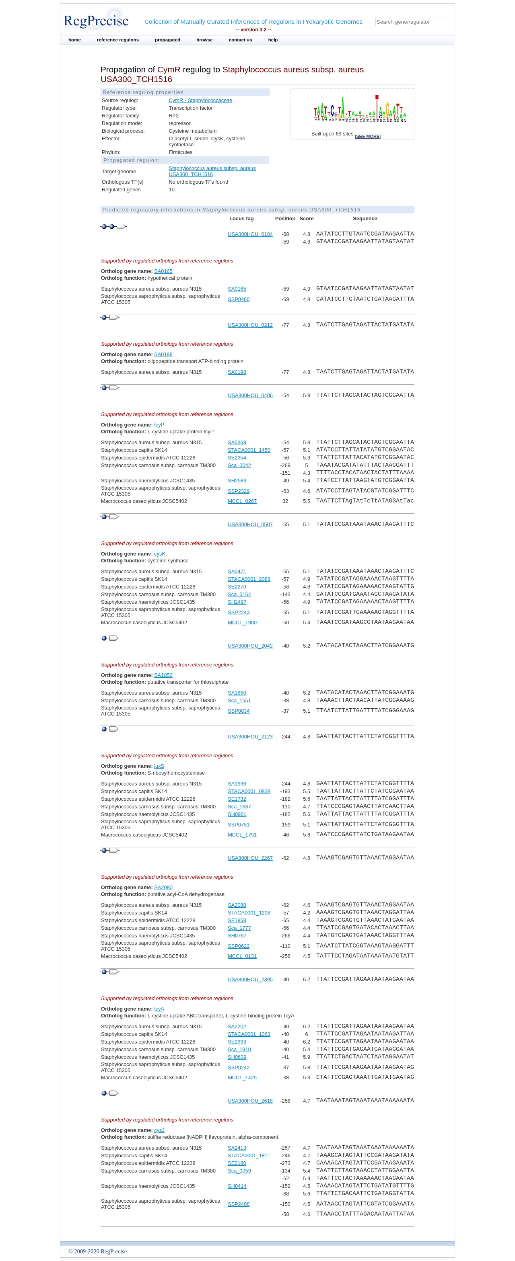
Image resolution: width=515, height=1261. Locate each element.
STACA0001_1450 (249, 450)
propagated (167, 39)
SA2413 (237, 1148)
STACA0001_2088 (249, 579)
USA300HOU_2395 (250, 979)
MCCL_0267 (242, 501)
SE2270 (237, 587)
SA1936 (237, 784)
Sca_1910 (239, 1049)
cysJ (159, 1130)
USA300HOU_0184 (250, 234)
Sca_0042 (239, 465)
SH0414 (237, 1186)
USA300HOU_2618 (250, 1101)
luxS (159, 766)
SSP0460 (238, 299)
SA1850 (163, 675)
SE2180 (237, 1163)
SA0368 (237, 442)
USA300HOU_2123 (250, 737)
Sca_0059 (239, 1171)
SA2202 (237, 1026)
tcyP (159, 425)
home (74, 39)
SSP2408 (238, 1204)
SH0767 (237, 936)
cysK (159, 554)
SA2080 (163, 887)
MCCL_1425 (242, 1077)
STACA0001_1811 (249, 1155)
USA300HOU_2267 (250, 858)
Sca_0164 (239, 594)
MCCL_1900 (242, 622)
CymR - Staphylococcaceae (201, 100)
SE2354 (237, 458)
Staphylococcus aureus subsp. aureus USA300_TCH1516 (212, 171)
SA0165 (163, 271)
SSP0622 (238, 946)
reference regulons (118, 39)
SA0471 (237, 571)
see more (367, 136)
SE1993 (237, 1042)
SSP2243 (238, 612)
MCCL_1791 (242, 835)
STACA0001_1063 (249, 1034)
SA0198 (163, 354)
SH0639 (237, 1057)
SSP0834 (238, 711)
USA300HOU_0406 (250, 395)
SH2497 (237, 602)
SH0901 (237, 814)
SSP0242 (238, 1067)
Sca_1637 (239, 807)
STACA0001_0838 (249, 791)
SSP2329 (238, 491)
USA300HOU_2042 (250, 646)
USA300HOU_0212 (250, 325)
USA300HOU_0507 (250, 524)
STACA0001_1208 (249, 913)
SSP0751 (238, 825)
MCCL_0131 (242, 956)
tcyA (159, 1009)
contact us (240, 39)
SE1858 (237, 920)
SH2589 (237, 481)
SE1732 (237, 799)
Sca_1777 (239, 928)
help (273, 39)
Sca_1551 (239, 700)
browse (204, 39)
